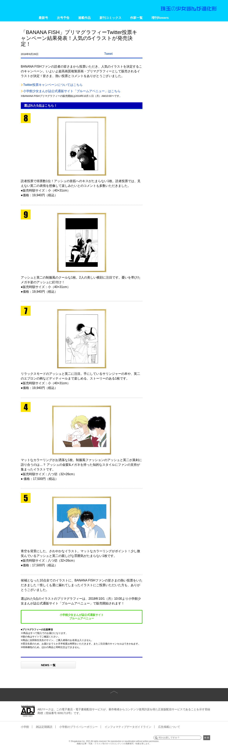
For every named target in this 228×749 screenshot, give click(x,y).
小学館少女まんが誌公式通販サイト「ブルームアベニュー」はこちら (71, 91)
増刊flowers (160, 17)
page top (113, 689)
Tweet (108, 53)
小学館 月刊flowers (28, 7)
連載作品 (84, 17)
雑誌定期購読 (44, 726)
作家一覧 (136, 17)
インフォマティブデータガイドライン (128, 726)
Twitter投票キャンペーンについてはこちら (53, 84)
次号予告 (63, 17)
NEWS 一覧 (48, 665)
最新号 (43, 17)
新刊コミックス (110, 17)
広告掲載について (169, 726)
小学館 (25, 726)
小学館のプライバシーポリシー (78, 726)
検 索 (206, 737)
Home (27, 17)
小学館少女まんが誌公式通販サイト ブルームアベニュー (82, 616)
